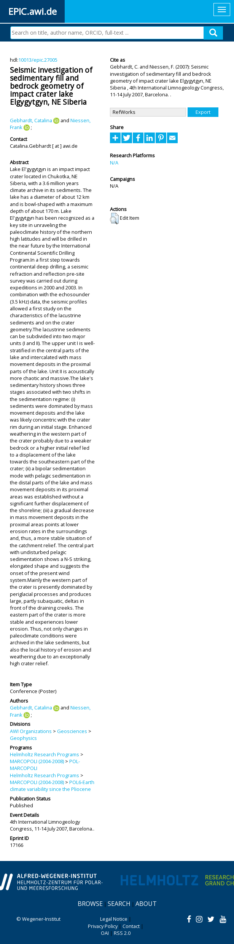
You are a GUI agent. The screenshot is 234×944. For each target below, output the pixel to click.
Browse (90, 903)
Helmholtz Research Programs (44, 754)
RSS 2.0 (122, 933)
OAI (105, 933)
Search (119, 903)
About (146, 903)
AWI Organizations (31, 731)
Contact (131, 926)
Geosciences (72, 731)
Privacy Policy (103, 926)
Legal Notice (113, 918)
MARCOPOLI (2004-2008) (37, 761)
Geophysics (23, 738)
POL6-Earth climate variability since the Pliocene (52, 785)
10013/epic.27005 (37, 59)
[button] (114, 218)
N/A (114, 162)
